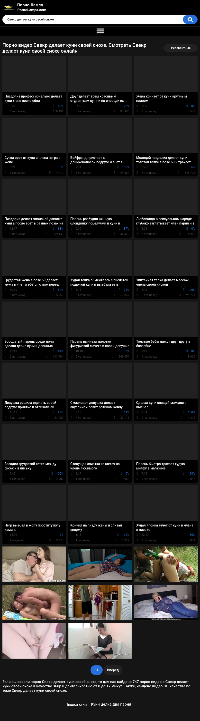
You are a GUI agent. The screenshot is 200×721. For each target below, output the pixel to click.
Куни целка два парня (111, 704)
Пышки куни (76, 704)
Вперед (113, 670)
